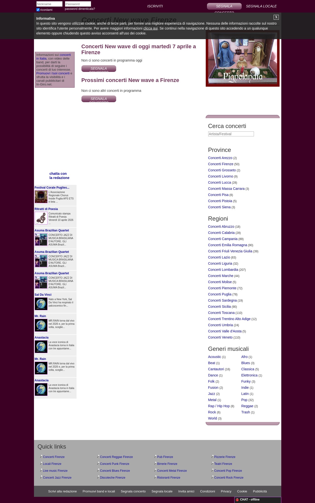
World (212, 418)
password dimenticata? (80, 9)
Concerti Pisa (218, 195)
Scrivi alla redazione (62, 491)
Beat (211, 363)
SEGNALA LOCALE (261, 6)
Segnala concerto (133, 491)
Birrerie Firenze (167, 464)
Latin (245, 394)
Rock (212, 412)
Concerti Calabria (221, 233)
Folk (211, 381)
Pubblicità (260, 491)
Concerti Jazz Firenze (57, 477)
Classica (247, 369)
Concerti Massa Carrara (226, 189)
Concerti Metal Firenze (172, 470)
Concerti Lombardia (223, 270)
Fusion (213, 387)
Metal (212, 400)
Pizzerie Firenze (225, 457)
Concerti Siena (219, 207)
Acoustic (214, 357)
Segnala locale (162, 491)
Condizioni (207, 491)
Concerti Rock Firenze (229, 477)
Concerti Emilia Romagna (227, 245)
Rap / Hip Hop (219, 406)
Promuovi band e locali (99, 491)
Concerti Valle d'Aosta (225, 331)
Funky (246, 381)
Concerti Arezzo (220, 158)
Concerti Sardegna (222, 300)
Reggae (247, 406)
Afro (244, 357)
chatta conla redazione (59, 176)
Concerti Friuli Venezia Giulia (230, 251)
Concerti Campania (223, 239)
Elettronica (249, 375)
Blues (245, 363)
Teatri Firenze (223, 464)
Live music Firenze (55, 470)
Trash (245, 412)
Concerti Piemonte (222, 288)
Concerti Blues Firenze (115, 470)
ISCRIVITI (155, 6)
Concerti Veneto (220, 337)
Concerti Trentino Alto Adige (229, 319)
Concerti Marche (221, 276)
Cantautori (216, 369)
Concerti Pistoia (220, 201)
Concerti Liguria (220, 263)
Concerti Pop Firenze (228, 470)
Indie (245, 387)
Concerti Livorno (220, 176)
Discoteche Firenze (113, 477)
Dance (213, 375)
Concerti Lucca (219, 182)
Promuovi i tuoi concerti (53, 73)
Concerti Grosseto (222, 170)
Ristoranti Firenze (168, 477)
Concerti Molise (220, 282)
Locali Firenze (52, 464)
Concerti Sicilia (219, 306)
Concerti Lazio (219, 257)
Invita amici (186, 491)
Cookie (242, 491)
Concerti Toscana (221, 313)
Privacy (226, 491)
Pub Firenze (165, 457)
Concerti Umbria (220, 325)
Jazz (211, 394)
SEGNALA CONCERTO (224, 7)
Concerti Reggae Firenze (116, 457)
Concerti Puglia (220, 294)
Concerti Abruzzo (221, 226)
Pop (244, 400)
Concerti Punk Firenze (114, 464)
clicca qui (150, 28)
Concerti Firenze (221, 164)
